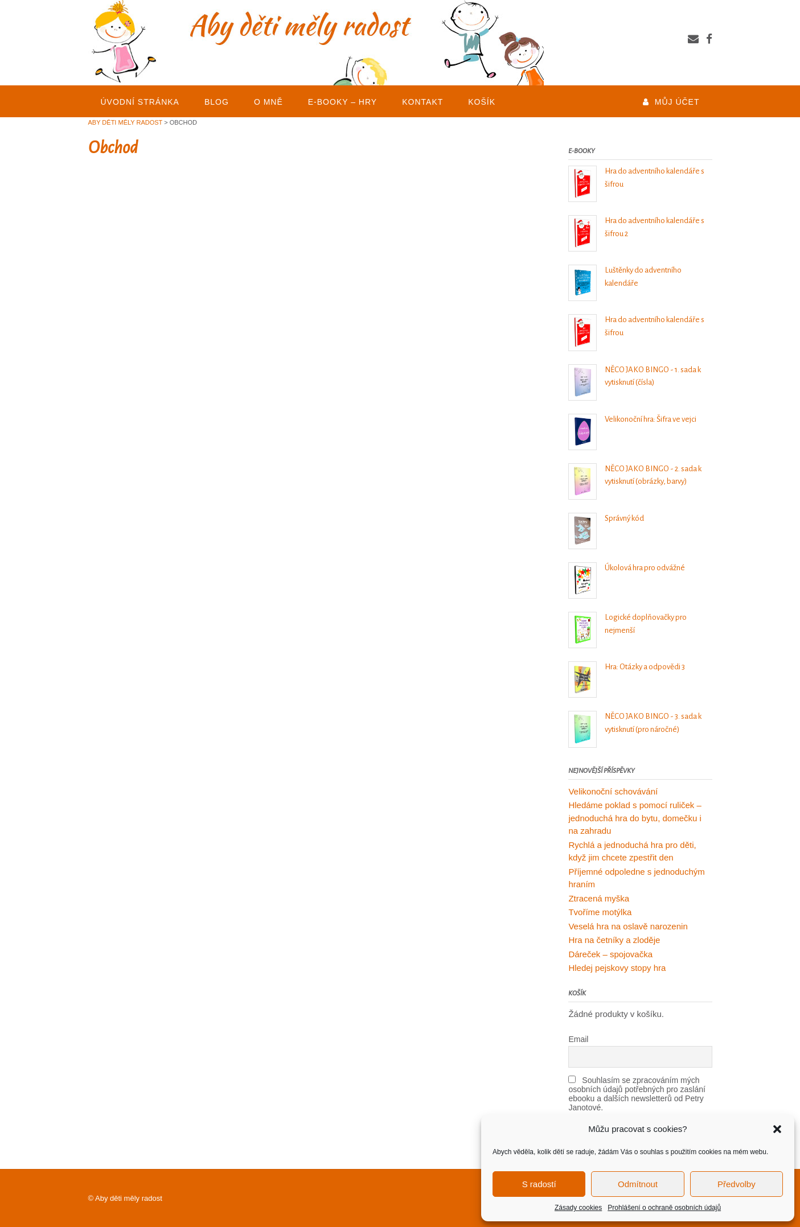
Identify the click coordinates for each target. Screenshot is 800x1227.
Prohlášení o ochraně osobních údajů (664, 1208)
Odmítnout (638, 1184)
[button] (777, 1129)
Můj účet (677, 101)
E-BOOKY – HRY (342, 101)
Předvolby (736, 1184)
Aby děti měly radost (128, 1198)
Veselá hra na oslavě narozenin (627, 926)
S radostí (539, 1184)
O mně (268, 101)
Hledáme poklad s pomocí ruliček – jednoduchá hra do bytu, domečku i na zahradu (634, 817)
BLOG (216, 101)
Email (578, 1039)
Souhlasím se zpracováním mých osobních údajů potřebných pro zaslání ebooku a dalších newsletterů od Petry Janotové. (636, 1094)
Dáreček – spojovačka (610, 954)
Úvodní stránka (140, 101)
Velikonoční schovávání (613, 791)
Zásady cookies (578, 1208)
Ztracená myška (598, 898)
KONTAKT (422, 101)
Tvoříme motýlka (599, 912)
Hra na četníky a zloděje (614, 940)
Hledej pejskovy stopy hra (617, 968)
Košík (481, 101)
